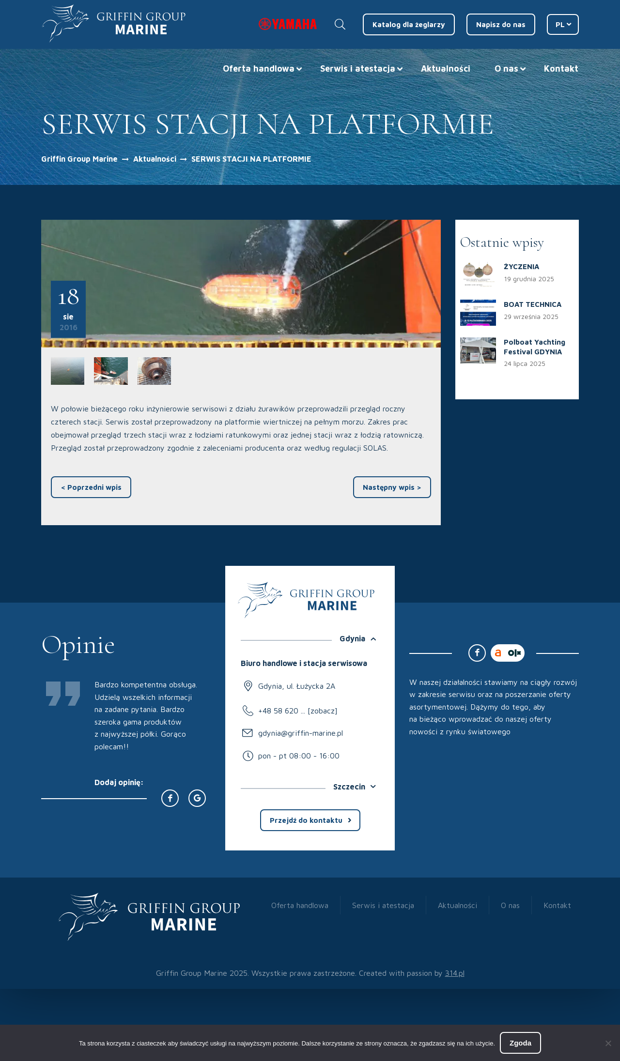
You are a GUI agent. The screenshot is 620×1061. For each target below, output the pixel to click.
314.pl (455, 973)
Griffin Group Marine (79, 158)
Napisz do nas (501, 24)
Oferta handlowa (258, 68)
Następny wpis (392, 487)
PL (560, 24)
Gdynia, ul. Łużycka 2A (296, 686)
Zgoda (520, 1043)
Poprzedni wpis (91, 487)
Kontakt (561, 68)
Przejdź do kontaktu (306, 820)
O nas (506, 68)
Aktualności (445, 68)
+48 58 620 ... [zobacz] (298, 710)
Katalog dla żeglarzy (408, 24)
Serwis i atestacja (357, 68)
